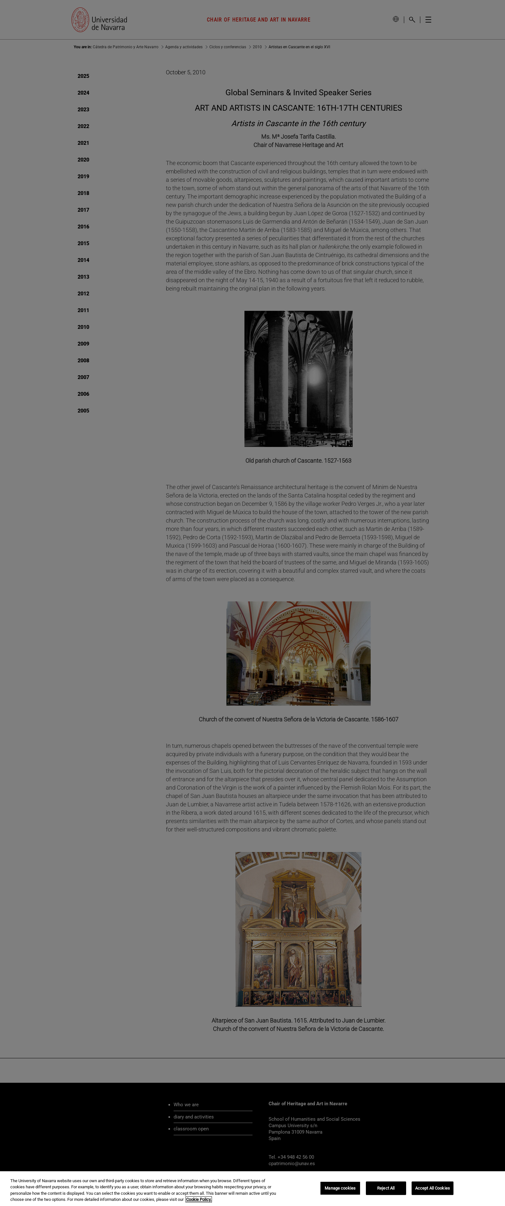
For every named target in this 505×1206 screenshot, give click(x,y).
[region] (252, 1188)
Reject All (386, 1188)
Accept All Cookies (432, 1188)
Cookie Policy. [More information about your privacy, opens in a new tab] (198, 1199)
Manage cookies (340, 1188)
